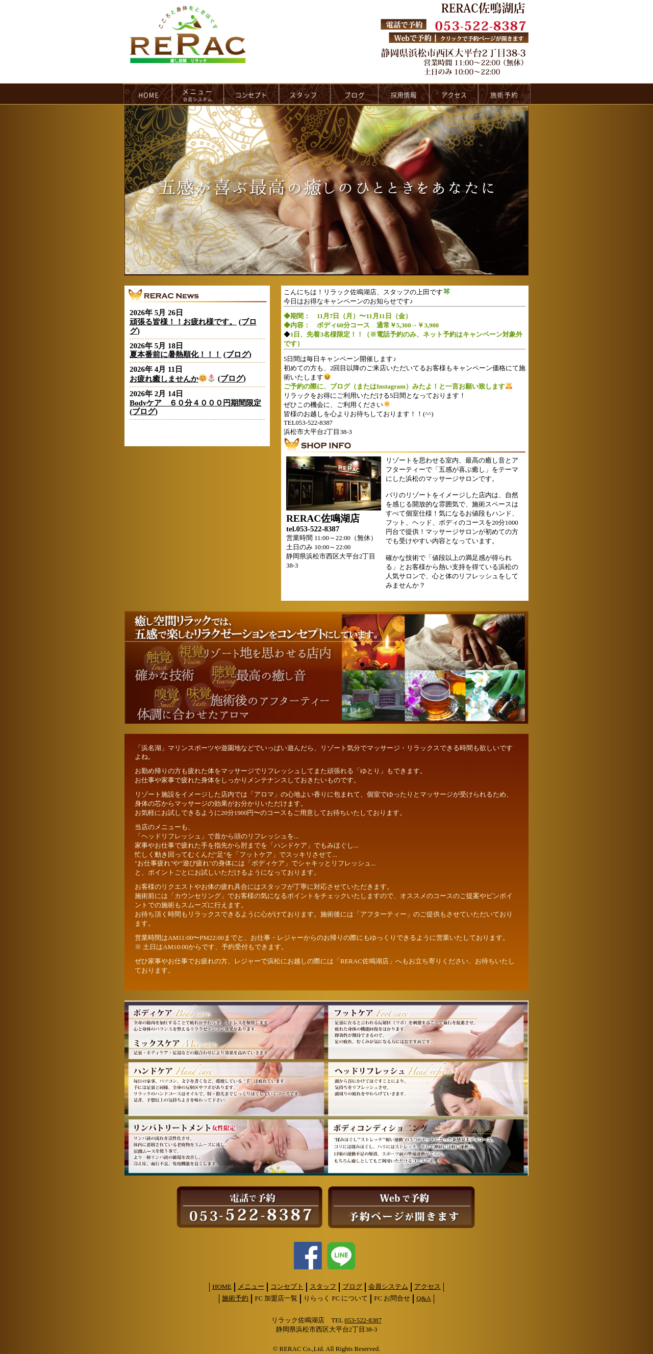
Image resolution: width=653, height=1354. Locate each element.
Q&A (423, 1298)
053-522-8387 (363, 1320)
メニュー (251, 1286)
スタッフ (323, 1286)
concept (251, 94)
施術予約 (235, 1298)
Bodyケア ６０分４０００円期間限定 (195, 403)
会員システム (388, 1286)
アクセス (427, 1286)
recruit (404, 94)
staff (305, 94)
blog (354, 94)
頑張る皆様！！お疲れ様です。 (183, 322)
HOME (147, 94)
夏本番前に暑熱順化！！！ (175, 354)
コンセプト (287, 1286)
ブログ (237, 354)
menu (197, 94)
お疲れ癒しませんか (172, 379)
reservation (505, 94)
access (454, 94)
